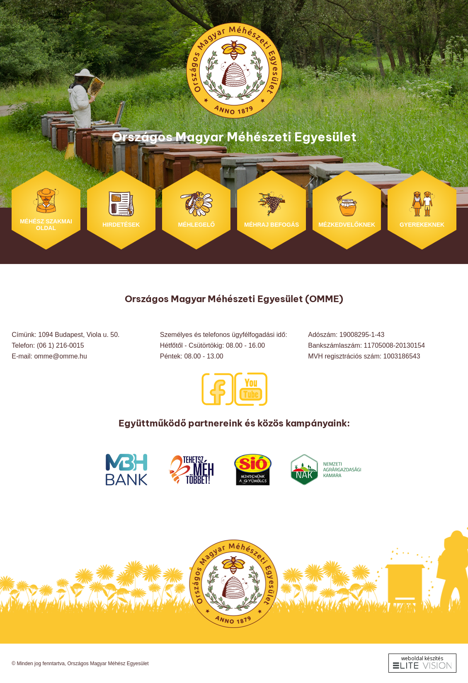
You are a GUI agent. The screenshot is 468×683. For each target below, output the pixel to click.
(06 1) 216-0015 (60, 345)
